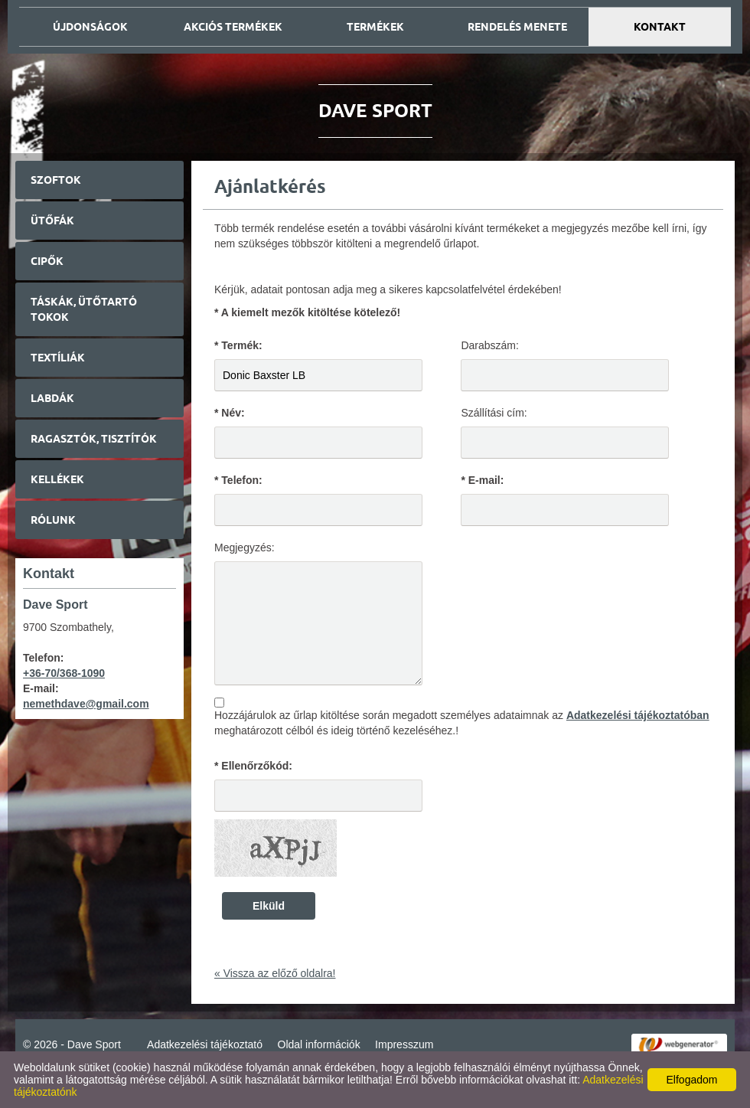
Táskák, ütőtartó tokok (84, 309)
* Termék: (238, 345)
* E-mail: (482, 480)
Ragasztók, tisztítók (94, 439)
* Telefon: (238, 480)
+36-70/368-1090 (64, 673)
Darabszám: (489, 345)
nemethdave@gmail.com (86, 704)
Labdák (52, 398)
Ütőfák (52, 220)
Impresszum (404, 1044)
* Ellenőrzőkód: (253, 766)
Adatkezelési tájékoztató (204, 1044)
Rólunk (53, 520)
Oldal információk (319, 1044)
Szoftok (56, 180)
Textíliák (58, 357)
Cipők (47, 261)
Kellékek (57, 479)
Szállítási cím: (494, 413)
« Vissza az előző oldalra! (275, 973)
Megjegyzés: (244, 547)
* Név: (229, 413)
